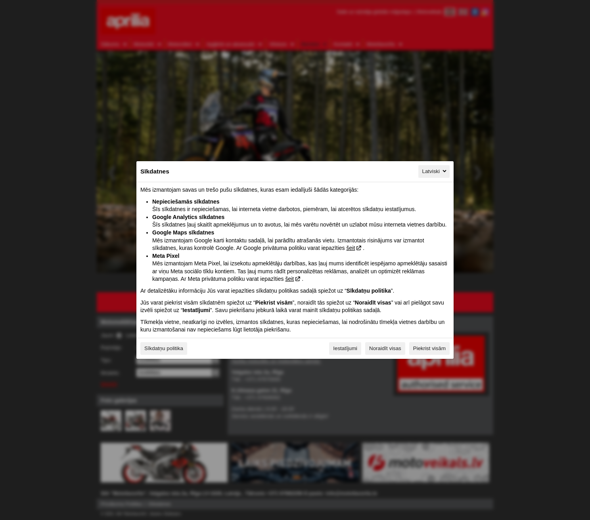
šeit (350, 248)
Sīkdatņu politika (163, 348)
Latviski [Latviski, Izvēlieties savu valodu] (435, 171)
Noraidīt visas (385, 348)
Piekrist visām (429, 348)
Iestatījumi (345, 348)
